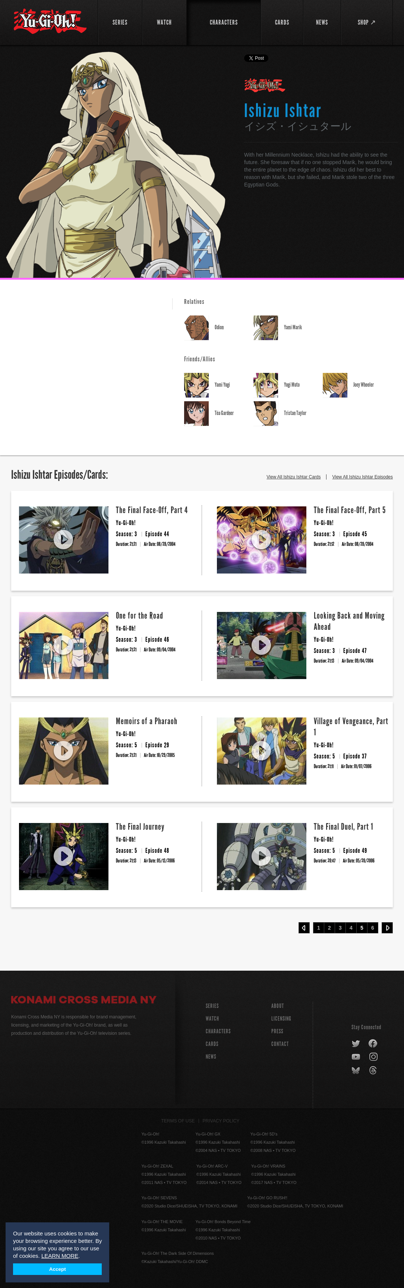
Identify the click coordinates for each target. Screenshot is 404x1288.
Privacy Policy (221, 1121)
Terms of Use (178, 1121)
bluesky (356, 1070)
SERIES (212, 1005)
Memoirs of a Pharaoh (146, 721)
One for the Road (139, 615)
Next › (387, 927)
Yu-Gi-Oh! (265, 85)
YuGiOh (50, 21)
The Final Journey (140, 826)
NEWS (211, 1056)
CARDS (212, 1043)
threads (374, 1070)
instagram (374, 1057)
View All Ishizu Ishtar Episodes (362, 477)
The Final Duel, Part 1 (343, 826)
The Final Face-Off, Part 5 (350, 510)
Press (277, 1031)
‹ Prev (304, 927)
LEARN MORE (59, 1256)
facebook (373, 1043)
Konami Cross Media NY (84, 1000)
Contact (280, 1043)
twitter (356, 1043)
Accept (57, 1269)
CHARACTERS (218, 1031)
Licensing (281, 1018)
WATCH (212, 1018)
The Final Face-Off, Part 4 (152, 510)
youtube (356, 1057)
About (277, 1005)
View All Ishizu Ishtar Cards (293, 477)
